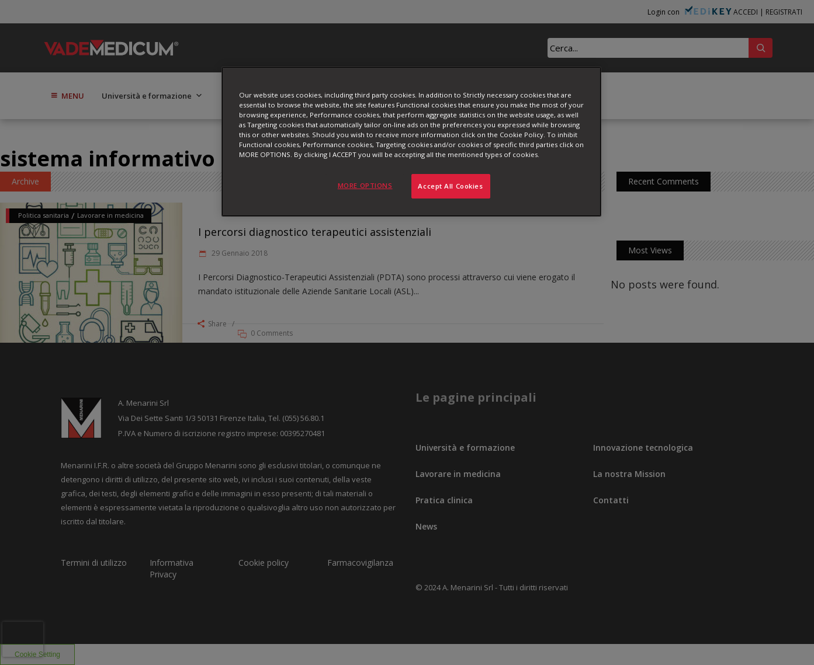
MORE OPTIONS (365, 185)
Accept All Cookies (450, 186)
